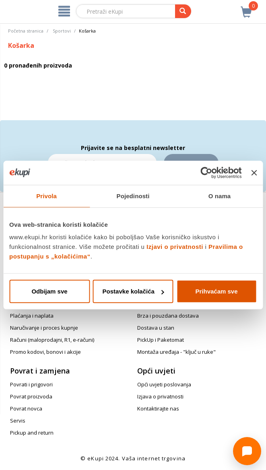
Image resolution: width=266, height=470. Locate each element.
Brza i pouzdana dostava (168, 315)
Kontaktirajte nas (158, 408)
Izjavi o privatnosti (174, 246)
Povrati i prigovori (31, 384)
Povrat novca (26, 408)
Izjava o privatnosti (160, 396)
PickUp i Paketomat (160, 339)
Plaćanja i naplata (32, 315)
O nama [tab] (219, 195)
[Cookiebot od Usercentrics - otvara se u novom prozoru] (206, 172)
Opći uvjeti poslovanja (164, 384)
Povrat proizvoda (31, 396)
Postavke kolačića (133, 291)
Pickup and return (32, 432)
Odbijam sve (49, 291)
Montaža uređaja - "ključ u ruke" (176, 351)
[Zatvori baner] (254, 172)
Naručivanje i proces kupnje (44, 327)
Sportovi (62, 31)
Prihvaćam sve (216, 291)
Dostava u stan (155, 327)
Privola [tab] (46, 195)
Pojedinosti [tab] (133, 195)
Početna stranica (25, 31)
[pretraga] (183, 11)
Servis (17, 420)
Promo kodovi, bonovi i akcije (45, 351)
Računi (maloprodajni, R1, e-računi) (52, 339)
